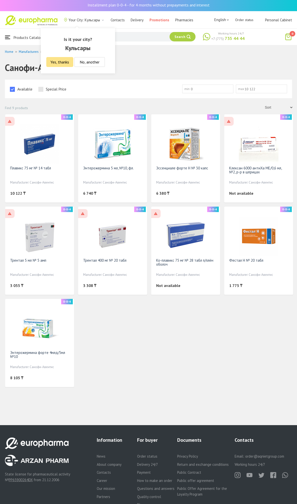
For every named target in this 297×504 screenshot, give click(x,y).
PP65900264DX (21, 479)
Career (102, 480)
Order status (244, 20)
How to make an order (154, 480)
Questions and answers (155, 488)
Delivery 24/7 (147, 464)
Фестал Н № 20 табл (246, 260)
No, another (89, 62)
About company (109, 464)
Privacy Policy (187, 456)
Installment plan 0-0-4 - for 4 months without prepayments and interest (149, 4)
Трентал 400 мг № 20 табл (104, 260)
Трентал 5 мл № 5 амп (28, 260)
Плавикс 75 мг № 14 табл (30, 168)
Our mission (106, 488)
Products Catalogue (26, 37)
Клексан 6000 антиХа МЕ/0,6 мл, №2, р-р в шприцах (255, 170)
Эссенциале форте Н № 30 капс (182, 168)
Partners (103, 496)
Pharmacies (184, 20)
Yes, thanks (59, 62)
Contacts (118, 20)
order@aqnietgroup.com (264, 456)
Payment (144, 472)
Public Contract (189, 472)
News (101, 456)
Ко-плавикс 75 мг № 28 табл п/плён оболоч (184, 262)
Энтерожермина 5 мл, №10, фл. (108, 168)
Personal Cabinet (278, 20)
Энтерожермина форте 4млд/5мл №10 (37, 354)
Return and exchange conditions (203, 464)
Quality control (149, 496)
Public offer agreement (195, 480)
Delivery (137, 20)
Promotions (159, 20)
